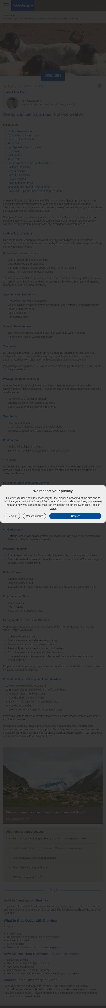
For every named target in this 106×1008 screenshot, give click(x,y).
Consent (75, 516)
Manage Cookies (34, 516)
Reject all (12, 516)
